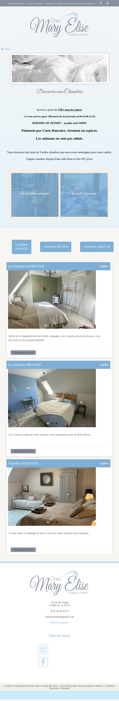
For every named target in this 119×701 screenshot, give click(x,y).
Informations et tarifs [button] (23, 352)
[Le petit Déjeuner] (84, 195)
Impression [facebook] (107, 3)
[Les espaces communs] (34, 195)
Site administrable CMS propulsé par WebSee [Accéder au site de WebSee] (81, 686)
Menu (8, 49)
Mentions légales (59, 622)
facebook (101, 3)
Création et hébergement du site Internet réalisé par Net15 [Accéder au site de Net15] (31, 686)
